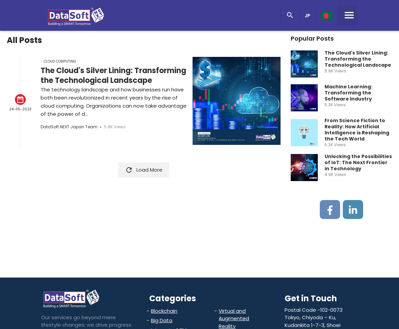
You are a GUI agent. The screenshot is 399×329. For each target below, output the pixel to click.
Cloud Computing (60, 61)
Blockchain (164, 310)
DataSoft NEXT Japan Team (69, 127)
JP (307, 15)
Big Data (161, 320)
